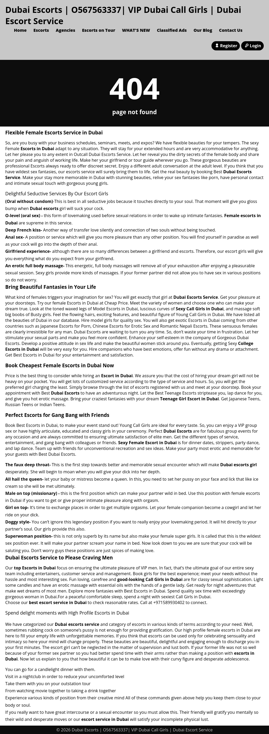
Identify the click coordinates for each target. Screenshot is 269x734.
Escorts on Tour (98, 30)
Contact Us (230, 30)
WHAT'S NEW (136, 30)
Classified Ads (172, 30)
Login (252, 46)
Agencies (65, 30)
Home (20, 30)
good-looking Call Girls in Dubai (149, 579)
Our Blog (203, 30)
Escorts (41, 30)
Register (225, 46)
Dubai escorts (44, 208)
